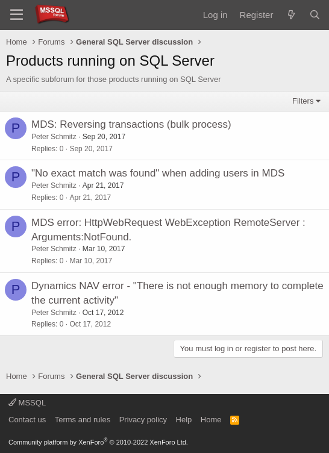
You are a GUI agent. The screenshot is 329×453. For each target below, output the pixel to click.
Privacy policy (143, 419)
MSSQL (27, 402)
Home (211, 419)
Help (184, 419)
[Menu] (16, 15)
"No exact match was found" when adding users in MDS (157, 173)
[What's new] (290, 15)
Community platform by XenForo (98, 442)
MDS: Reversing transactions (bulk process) (131, 124)
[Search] (315, 15)
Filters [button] (302, 100)
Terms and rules (82, 419)
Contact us (27, 419)
